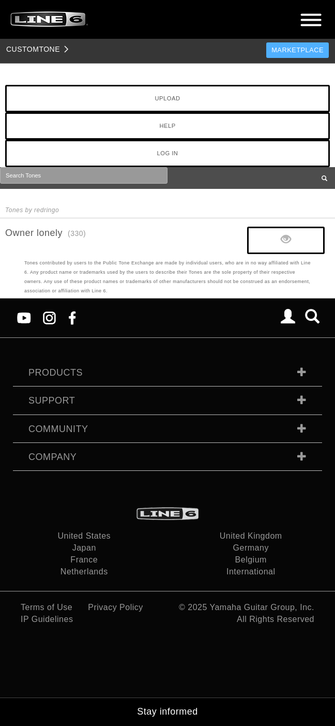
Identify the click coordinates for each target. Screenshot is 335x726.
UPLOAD (167, 98)
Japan (84, 547)
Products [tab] (55, 372)
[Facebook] (72, 317)
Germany (251, 547)
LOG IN (167, 153)
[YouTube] (24, 317)
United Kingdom (251, 535)
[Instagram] (49, 317)
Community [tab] (58, 429)
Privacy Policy (115, 607)
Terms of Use (46, 607)
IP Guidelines (47, 619)
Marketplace (297, 50)
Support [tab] (51, 400)
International (251, 571)
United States (84, 535)
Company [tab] (52, 457)
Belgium (251, 559)
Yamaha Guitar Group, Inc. (261, 607)
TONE (33, 49)
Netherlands (84, 571)
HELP (167, 126)
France (84, 559)
